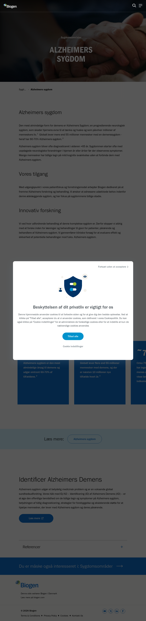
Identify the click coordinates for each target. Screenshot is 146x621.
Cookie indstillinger (73, 346)
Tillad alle (73, 336)
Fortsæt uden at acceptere (113, 266)
